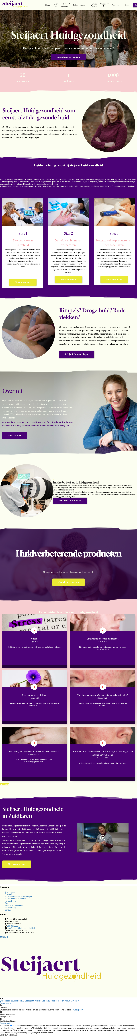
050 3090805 (12, 926)
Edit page (5, 1001)
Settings (27, 1001)
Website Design (40, 1001)
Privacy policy (77, 1010)
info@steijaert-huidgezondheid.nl (21, 928)
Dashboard (16, 1001)
